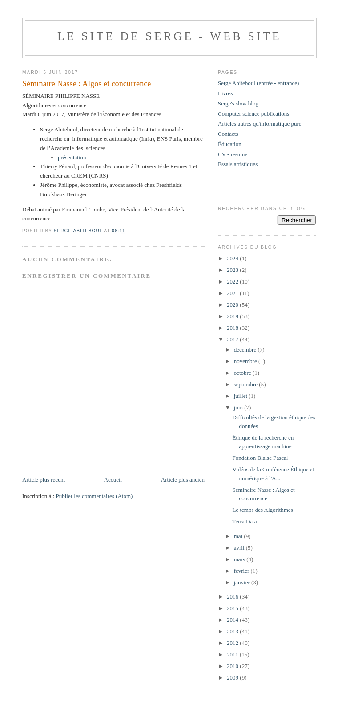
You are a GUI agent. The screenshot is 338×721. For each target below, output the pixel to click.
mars (240, 559)
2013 (233, 631)
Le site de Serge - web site (169, 36)
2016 (233, 596)
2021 (233, 293)
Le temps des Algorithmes (262, 509)
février (242, 570)
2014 (233, 619)
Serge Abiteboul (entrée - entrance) (258, 83)
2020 (233, 304)
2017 (233, 339)
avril (240, 547)
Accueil (113, 479)
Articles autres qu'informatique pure (260, 123)
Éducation (229, 144)
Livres (225, 93)
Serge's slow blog (238, 103)
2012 (233, 643)
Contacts (228, 133)
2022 (233, 281)
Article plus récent (43, 479)
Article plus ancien (183, 479)
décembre (246, 349)
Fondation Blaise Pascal (260, 457)
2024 (233, 258)
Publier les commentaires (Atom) (94, 496)
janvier (242, 582)
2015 (233, 608)
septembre (246, 384)
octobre (243, 372)
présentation (72, 157)
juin (239, 407)
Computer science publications (253, 113)
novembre (246, 361)
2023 (233, 270)
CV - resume (232, 154)
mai (239, 536)
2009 (233, 677)
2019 (233, 316)
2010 (233, 666)
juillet (241, 396)
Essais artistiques (238, 164)
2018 (233, 327)
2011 (233, 654)
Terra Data (244, 521)
